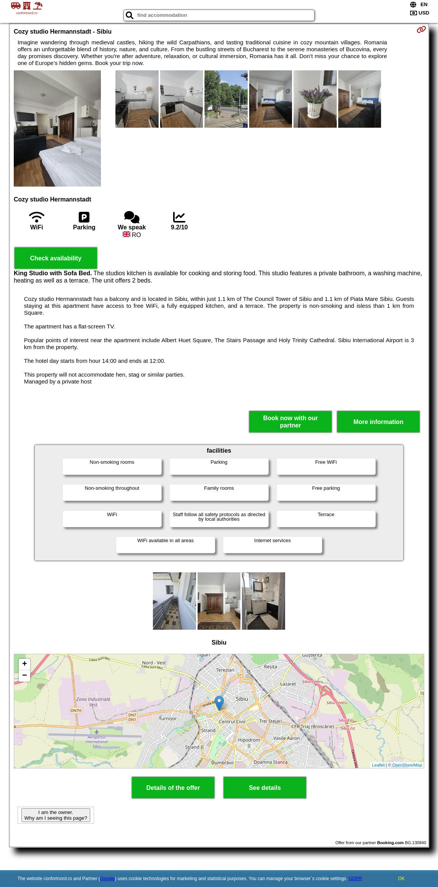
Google (107, 878)
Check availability (55, 258)
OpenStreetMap (407, 765)
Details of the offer (173, 788)
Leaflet (378, 765)
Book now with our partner (290, 422)
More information (379, 422)
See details (265, 788)
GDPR (355, 878)
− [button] (24, 676)
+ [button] (24, 664)
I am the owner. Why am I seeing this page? (55, 815)
